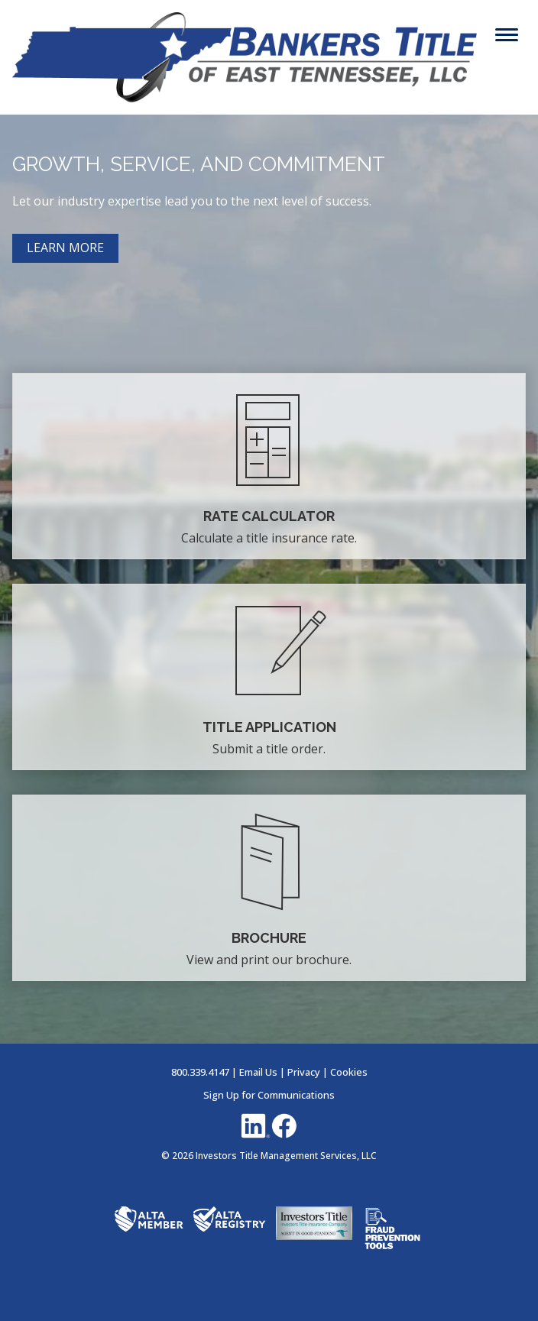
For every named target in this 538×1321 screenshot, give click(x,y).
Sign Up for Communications (269, 1095)
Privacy (303, 1072)
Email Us (258, 1072)
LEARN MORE (65, 247)
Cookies (349, 1072)
